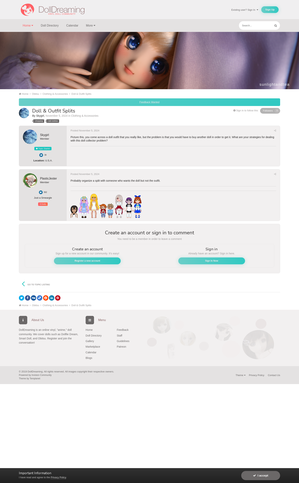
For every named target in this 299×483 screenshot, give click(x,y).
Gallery (90, 341)
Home (89, 329)
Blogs (89, 357)
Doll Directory (50, 25)
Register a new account (87, 261)
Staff (119, 335)
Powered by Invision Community (35, 375)
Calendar (72, 25)
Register (52, 338)
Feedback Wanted (149, 102)
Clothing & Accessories (84, 115)
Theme (240, 375)
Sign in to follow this (247, 110)
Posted (85, 130)
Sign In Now (211, 261)
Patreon (121, 346)
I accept (260, 475)
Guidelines (123, 341)
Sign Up (270, 9)
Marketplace (93, 346)
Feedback (122, 329)
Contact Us (274, 375)
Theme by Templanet (29, 378)
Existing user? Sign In (244, 9)
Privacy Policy (256, 375)
